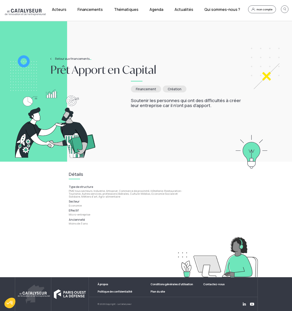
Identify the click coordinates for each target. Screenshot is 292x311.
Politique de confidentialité (115, 291)
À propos (103, 284)
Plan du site (157, 291)
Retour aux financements (73, 58)
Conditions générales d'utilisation (171, 284)
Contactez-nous (213, 284)
